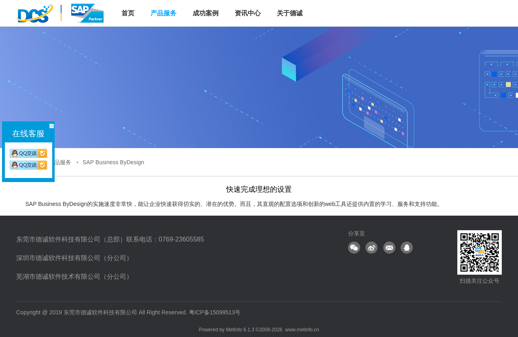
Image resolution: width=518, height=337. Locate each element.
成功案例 (206, 13)
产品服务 (163, 13)
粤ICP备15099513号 (215, 312)
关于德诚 (290, 13)
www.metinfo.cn (302, 330)
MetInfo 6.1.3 (240, 330)
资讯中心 (248, 13)
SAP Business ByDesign (113, 162)
